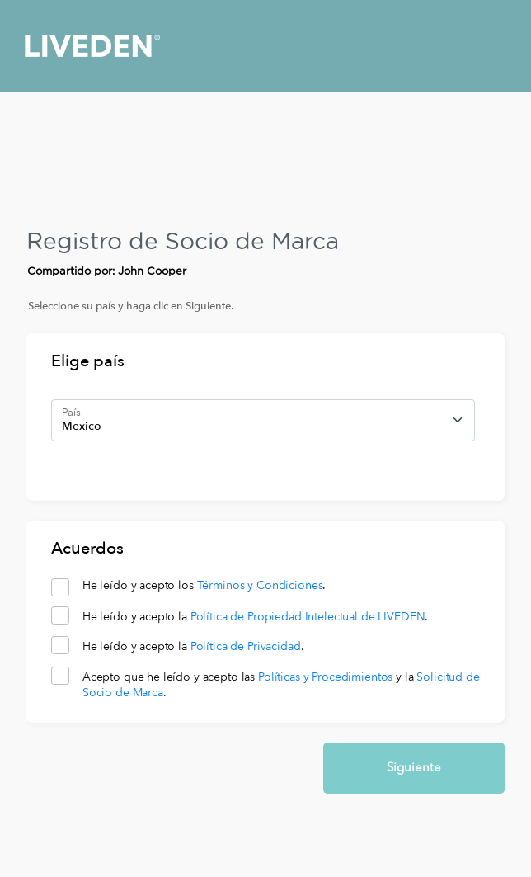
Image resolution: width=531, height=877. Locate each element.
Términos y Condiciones (260, 585)
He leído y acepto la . (255, 617)
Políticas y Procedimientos (325, 677)
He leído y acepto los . (204, 585)
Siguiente (414, 767)
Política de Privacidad (245, 646)
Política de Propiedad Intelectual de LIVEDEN (307, 617)
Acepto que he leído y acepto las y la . (281, 685)
